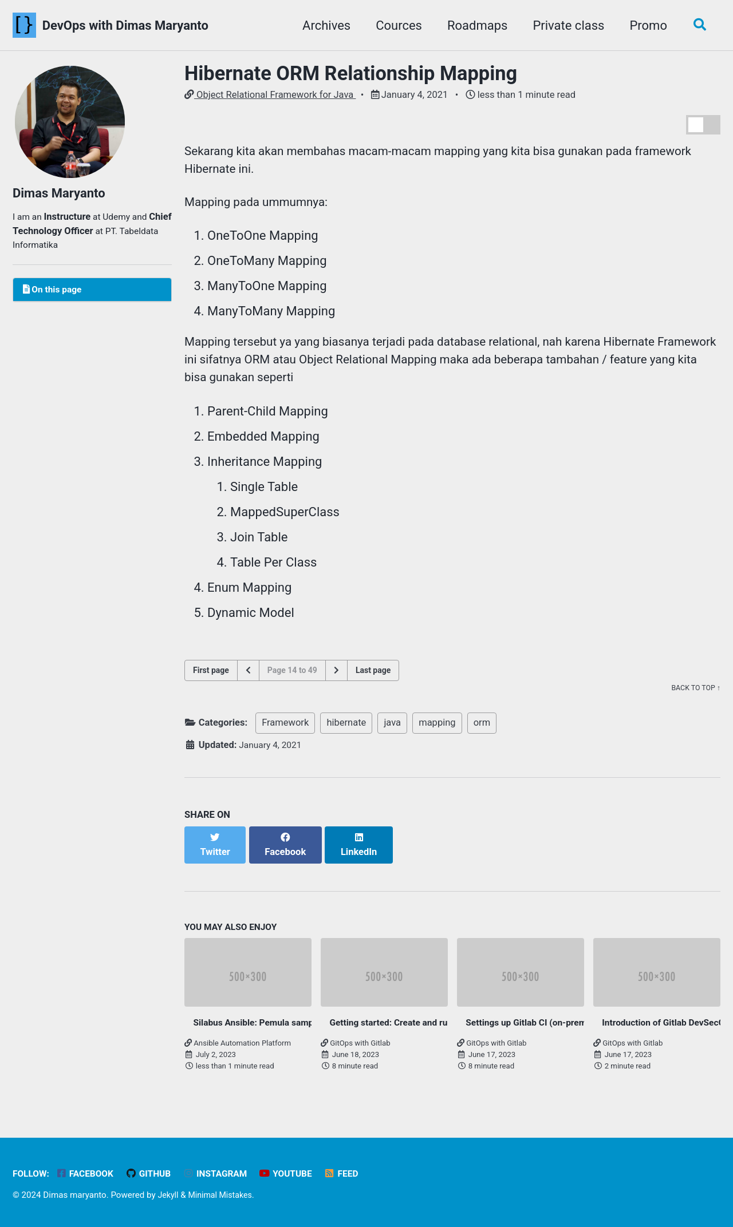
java (392, 733)
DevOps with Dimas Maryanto (125, 25)
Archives (322, 25)
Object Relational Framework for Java (270, 94)
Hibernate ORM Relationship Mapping (350, 73)
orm (482, 733)
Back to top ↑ (694, 698)
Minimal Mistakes (224, 1195)
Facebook (88, 1173)
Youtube (298, 1173)
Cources (395, 25)
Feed (356, 1173)
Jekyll (168, 1195)
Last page (373, 680)
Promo (644, 25)
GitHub (155, 1173)
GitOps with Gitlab (356, 1044)
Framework (285, 733)
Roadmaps (473, 25)
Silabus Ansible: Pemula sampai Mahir (275, 1023)
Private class (564, 25)
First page (211, 680)
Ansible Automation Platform (237, 1044)
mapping (437, 733)
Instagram (225, 1173)
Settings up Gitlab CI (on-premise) (538, 1023)
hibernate (346, 733)
